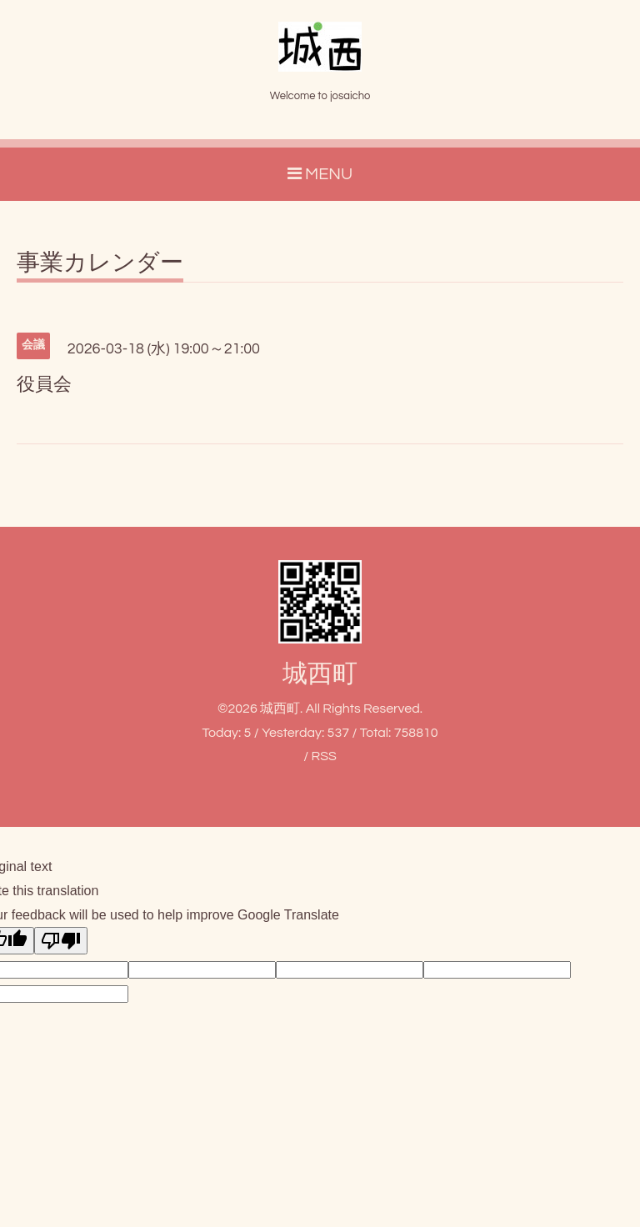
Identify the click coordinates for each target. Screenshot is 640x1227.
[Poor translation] (61, 940)
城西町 (320, 674)
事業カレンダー (100, 263)
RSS (323, 756)
